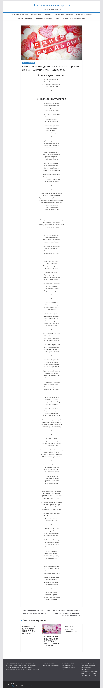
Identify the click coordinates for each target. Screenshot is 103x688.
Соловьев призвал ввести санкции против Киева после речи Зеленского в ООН (35, 612)
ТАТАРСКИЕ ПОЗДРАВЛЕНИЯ (28, 62)
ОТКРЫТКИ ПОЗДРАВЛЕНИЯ (44, 18)
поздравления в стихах (77, 18)
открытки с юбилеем (61, 18)
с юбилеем (47, 14)
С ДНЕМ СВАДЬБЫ (59, 14)
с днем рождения (35, 14)
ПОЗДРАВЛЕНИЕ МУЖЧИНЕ (25, 18)
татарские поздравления (20, 14)
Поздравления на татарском (51, 5)
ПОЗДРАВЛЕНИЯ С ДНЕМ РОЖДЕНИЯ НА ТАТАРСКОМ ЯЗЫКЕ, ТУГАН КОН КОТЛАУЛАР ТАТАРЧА (51, 642)
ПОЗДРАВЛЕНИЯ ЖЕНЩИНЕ (84, 14)
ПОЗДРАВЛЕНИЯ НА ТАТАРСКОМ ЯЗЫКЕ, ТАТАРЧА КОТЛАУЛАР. (28, 630)
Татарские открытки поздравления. (71, 629)
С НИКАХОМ (69, 14)
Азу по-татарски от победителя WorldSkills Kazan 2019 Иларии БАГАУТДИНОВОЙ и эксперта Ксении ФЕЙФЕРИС (67, 613)
